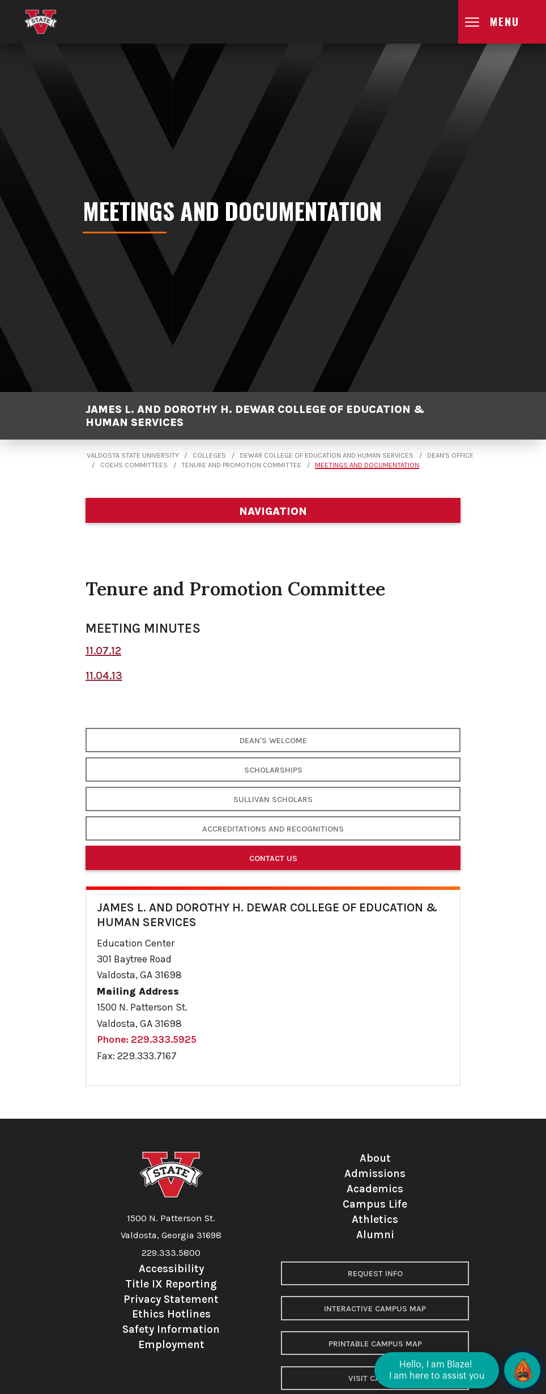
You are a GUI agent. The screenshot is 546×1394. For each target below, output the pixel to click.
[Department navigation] (273, 510)
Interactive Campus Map (375, 1309)
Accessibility (171, 1268)
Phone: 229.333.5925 (147, 1039)
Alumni (375, 1234)
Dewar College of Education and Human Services (326, 455)
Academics (375, 1188)
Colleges (209, 455)
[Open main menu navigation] (502, 22)
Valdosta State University (133, 455)
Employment (171, 1344)
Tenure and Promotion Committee (241, 465)
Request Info (375, 1273)
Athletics (375, 1219)
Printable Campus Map (375, 1344)
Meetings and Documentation (367, 465)
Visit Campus (375, 1378)
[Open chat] (522, 1370)
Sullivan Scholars (273, 799)
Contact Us (273, 858)
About (375, 1158)
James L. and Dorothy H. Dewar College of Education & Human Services (255, 416)
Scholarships (273, 770)
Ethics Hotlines (171, 1313)
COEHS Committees (134, 465)
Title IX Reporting (171, 1283)
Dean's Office (450, 455)
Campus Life (375, 1204)
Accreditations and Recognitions (273, 829)
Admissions (375, 1173)
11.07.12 (103, 650)
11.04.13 (104, 675)
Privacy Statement (171, 1299)
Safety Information (171, 1329)
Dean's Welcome (273, 740)
